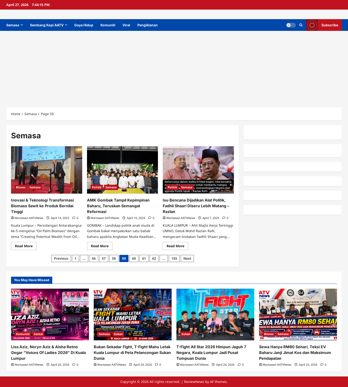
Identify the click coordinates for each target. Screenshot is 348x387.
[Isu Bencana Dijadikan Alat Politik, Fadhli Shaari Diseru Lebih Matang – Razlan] (198, 170)
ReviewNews (194, 381)
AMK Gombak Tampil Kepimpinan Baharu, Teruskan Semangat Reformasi (118, 206)
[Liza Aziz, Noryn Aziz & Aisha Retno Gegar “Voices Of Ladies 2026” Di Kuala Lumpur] (50, 315)
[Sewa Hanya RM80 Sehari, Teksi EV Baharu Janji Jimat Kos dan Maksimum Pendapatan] (298, 315)
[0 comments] (75, 218)
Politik (96, 187)
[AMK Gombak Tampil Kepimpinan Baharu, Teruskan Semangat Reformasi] (122, 170)
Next (187, 258)
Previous (61, 258)
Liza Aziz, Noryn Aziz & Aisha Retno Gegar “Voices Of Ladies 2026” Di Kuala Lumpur (48, 352)
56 (94, 258)
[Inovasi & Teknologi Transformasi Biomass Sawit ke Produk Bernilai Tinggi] (46, 170)
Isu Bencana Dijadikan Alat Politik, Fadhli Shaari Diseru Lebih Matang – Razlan (196, 206)
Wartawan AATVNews (29, 218)
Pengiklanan (147, 25)
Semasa (12, 25)
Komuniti (107, 25)
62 (154, 258)
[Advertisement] (174, 66)
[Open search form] (300, 25)
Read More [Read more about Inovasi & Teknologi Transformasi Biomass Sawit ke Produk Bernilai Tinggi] (25, 246)
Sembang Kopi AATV (47, 25)
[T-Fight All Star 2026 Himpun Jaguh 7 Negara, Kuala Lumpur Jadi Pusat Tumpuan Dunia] (215, 315)
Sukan (118, 334)
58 (114, 258)
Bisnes (20, 187)
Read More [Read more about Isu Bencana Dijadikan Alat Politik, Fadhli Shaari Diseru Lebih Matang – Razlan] (177, 246)
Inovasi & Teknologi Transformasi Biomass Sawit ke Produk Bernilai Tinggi (42, 206)
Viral (126, 25)
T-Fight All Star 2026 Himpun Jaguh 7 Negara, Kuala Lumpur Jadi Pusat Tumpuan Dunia (211, 352)
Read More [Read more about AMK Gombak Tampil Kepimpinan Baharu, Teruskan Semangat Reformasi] (101, 246)
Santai (38, 334)
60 (134, 258)
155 (174, 258)
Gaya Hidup (83, 25)
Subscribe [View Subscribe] (322, 25)
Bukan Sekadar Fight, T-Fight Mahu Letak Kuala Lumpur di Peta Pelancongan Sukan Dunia (132, 352)
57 (104, 258)
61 (144, 258)
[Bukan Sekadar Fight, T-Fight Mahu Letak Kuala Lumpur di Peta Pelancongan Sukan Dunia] (133, 315)
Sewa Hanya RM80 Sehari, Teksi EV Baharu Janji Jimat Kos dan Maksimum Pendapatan (295, 352)
